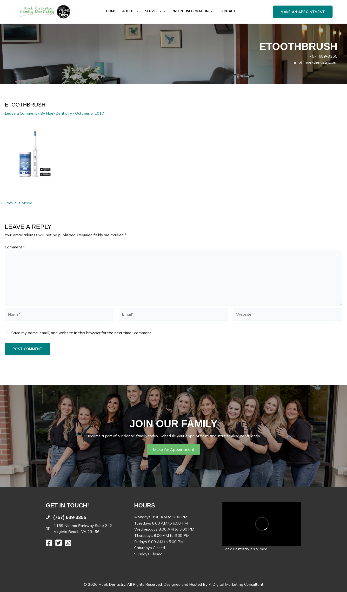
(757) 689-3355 (322, 56)
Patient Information (192, 11)
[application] (136, 11)
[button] (307, 12)
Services (155, 11)
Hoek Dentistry (235, 548)
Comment (15, 247)
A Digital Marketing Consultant (236, 584)
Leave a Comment (21, 113)
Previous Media (16, 203)
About (130, 11)
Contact (227, 11)
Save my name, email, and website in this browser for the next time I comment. (81, 332)
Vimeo (261, 548)
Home (111, 11)
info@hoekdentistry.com (315, 62)
